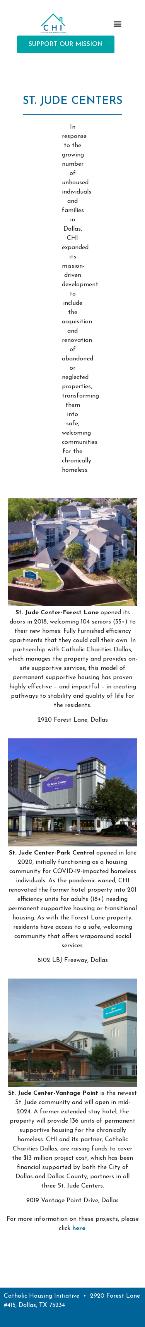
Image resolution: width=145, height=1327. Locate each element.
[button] (117, 23)
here (78, 1228)
